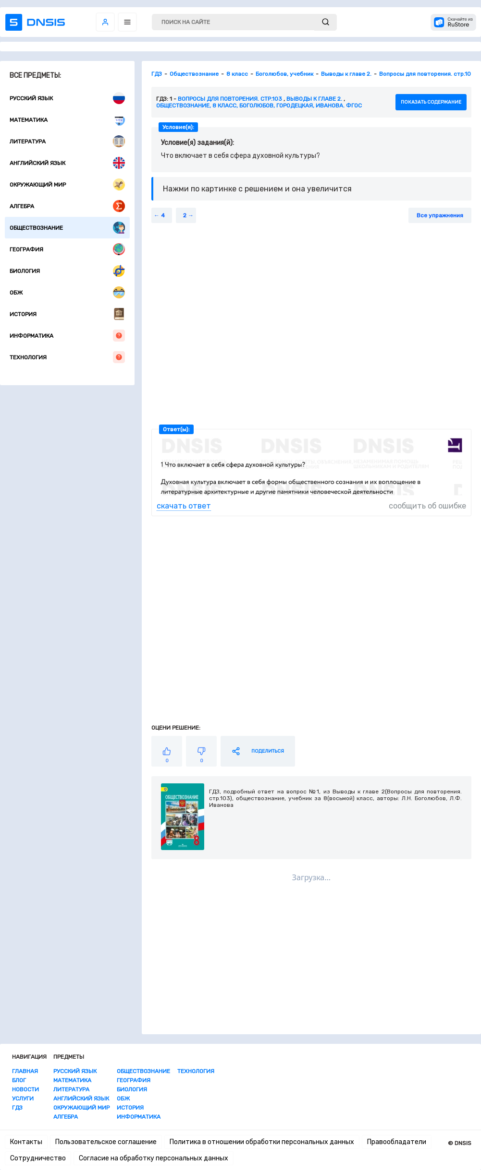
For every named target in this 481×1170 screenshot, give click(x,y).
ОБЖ (67, 292)
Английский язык (67, 163)
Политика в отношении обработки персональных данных (262, 1142)
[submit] (325, 22)
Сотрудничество (38, 1158)
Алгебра (67, 206)
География (67, 249)
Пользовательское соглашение (106, 1142)
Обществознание (67, 228)
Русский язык (67, 98)
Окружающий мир (67, 184)
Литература (67, 141)
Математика (67, 120)
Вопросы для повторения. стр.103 (230, 98)
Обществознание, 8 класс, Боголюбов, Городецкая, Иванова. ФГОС (259, 105)
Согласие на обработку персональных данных (153, 1158)
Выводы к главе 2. (314, 98)
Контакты (26, 1142)
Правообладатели (396, 1142)
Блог (19, 1080)
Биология (67, 271)
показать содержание (431, 102)
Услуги (23, 1098)
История (67, 314)
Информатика (67, 336)
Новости (25, 1089)
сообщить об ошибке (427, 505)
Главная (25, 1071)
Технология (67, 357)
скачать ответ (184, 505)
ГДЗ (17, 1107)
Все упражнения (440, 215)
